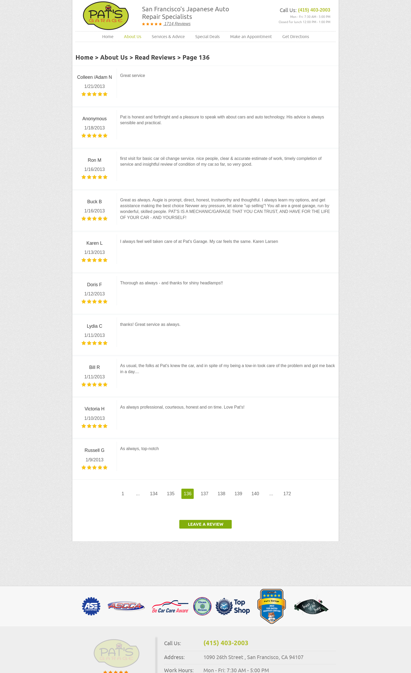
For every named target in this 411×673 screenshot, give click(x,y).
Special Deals (207, 36)
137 (204, 493)
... (138, 493)
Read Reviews (155, 58)
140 (255, 493)
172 (287, 493)
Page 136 (196, 58)
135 (171, 493)
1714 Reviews (177, 24)
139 (238, 493)
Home (107, 36)
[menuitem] (107, 37)
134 (154, 493)
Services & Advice (168, 36)
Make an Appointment (251, 36)
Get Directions (295, 36)
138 (221, 493)
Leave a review (205, 524)
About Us (132, 36)
